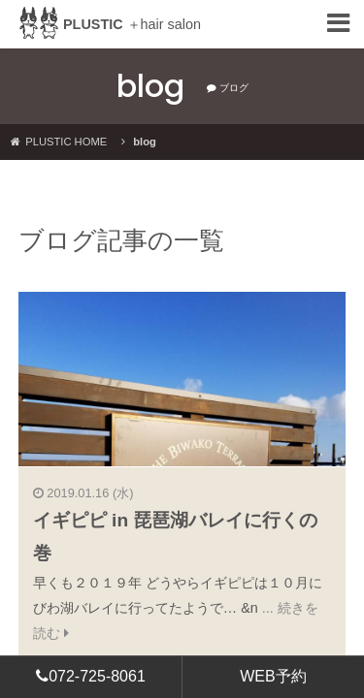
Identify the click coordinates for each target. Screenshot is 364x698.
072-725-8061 (91, 676)
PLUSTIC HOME (59, 141)
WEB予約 (273, 676)
